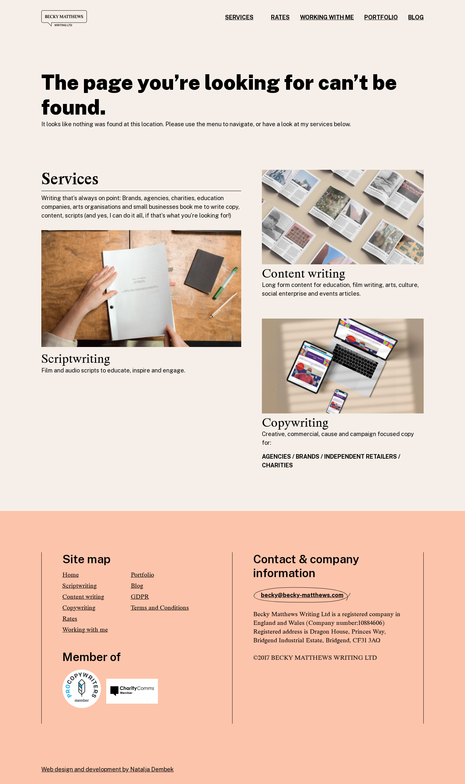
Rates (280, 17)
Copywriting (78, 607)
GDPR (140, 596)
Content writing (83, 596)
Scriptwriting (79, 585)
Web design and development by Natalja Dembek (107, 769)
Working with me (327, 17)
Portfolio (381, 17)
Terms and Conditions (160, 607)
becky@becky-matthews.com (302, 595)
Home (70, 574)
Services (239, 17)
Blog (416, 17)
